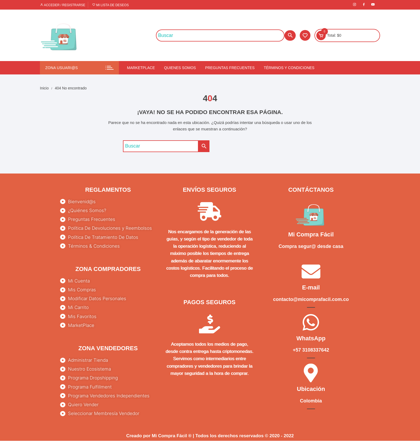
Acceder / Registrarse (62, 5)
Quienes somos (180, 68)
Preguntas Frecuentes (230, 68)
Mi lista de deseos (110, 5)
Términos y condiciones (289, 68)
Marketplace (141, 68)
